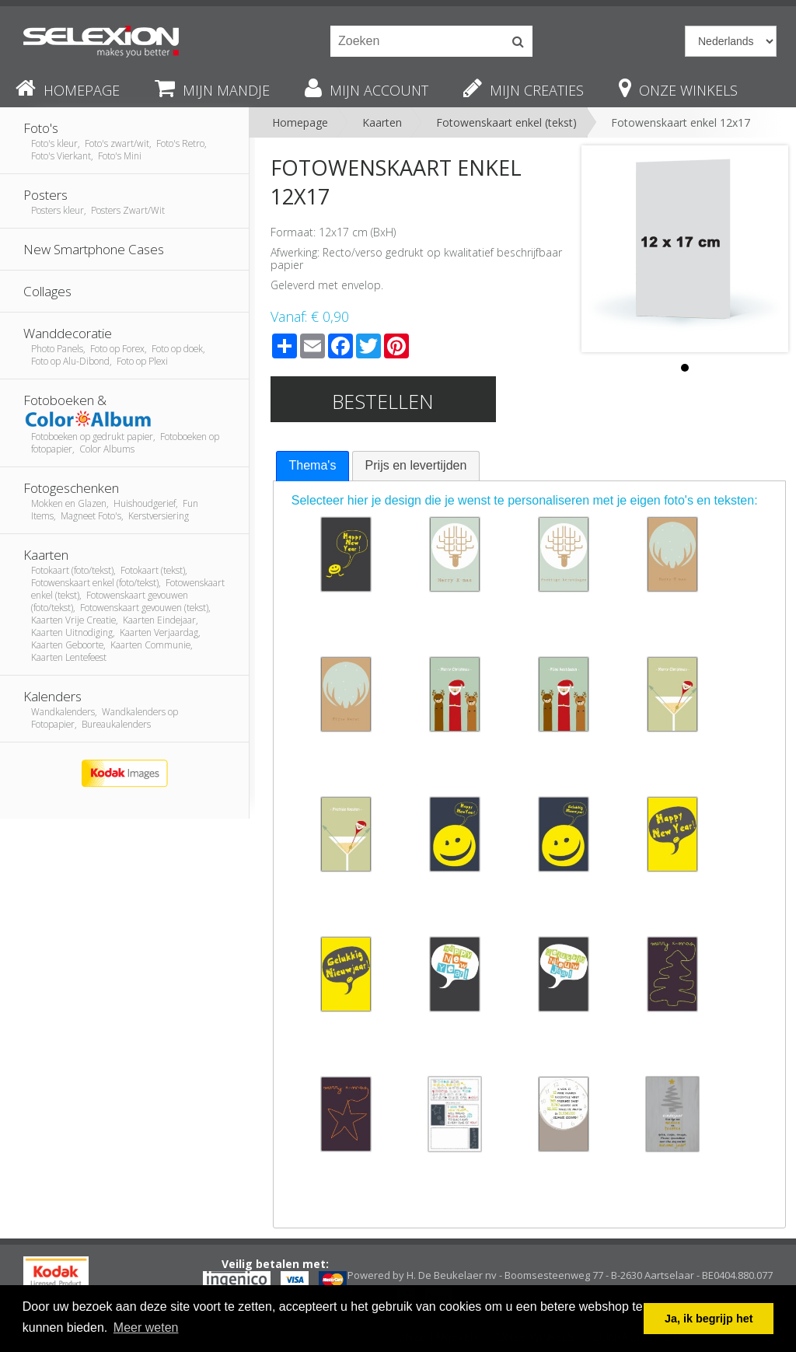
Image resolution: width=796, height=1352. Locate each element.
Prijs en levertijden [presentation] (416, 465)
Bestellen (383, 401)
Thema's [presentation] (313, 465)
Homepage (300, 122)
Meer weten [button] (146, 1327)
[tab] (313, 466)
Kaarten (382, 122)
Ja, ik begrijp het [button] (709, 1318)
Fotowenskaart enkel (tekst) (506, 122)
